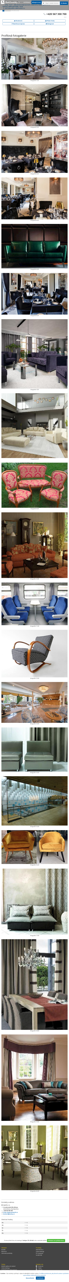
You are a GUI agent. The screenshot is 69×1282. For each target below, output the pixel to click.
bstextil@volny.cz (9, 1214)
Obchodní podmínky (6, 1253)
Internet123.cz (39, 1249)
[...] (52, 3)
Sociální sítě (39, 1255)
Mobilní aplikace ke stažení (8, 1266)
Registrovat (36, 2)
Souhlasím (40, 1278)
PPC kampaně (39, 1253)
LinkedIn (39, 1270)
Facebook (39, 1266)
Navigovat (50, 24)
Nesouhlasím (30, 1278)
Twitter (39, 1268)
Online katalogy (40, 1251)
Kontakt (3, 1249)
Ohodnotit (18, 21)
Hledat (64, 3)
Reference (4, 1251)
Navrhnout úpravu (18, 24)
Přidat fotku (50, 21)
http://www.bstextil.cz (10, 1212)
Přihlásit (27, 2)
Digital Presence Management (9, 1270)
